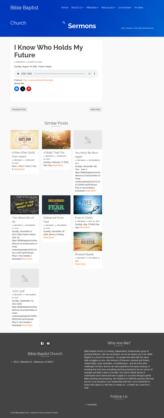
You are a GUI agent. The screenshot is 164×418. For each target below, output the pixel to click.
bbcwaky (20, 62)
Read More (19, 169)
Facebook (92, 404)
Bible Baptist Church (24, 15)
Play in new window (32, 80)
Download (48, 80)
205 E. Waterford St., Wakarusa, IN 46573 (33, 362)
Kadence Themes (52, 413)
